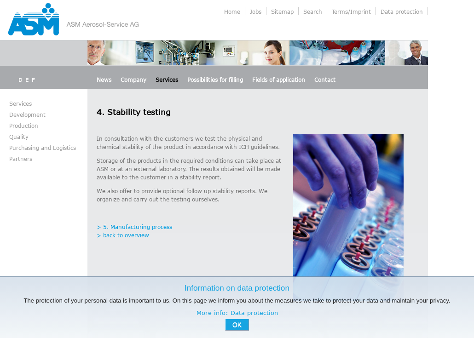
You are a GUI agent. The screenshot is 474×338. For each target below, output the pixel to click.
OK (237, 324)
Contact (324, 79)
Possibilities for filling (215, 79)
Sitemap (282, 11)
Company (133, 79)
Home (232, 11)
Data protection (402, 11)
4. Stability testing (134, 111)
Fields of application (278, 79)
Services (167, 79)
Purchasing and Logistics (42, 147)
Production (23, 125)
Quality (19, 136)
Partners (20, 158)
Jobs (255, 11)
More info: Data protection (237, 312)
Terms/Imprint (351, 11)
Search (312, 11)
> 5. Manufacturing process (134, 226)
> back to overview (123, 235)
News (104, 79)
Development (27, 114)
